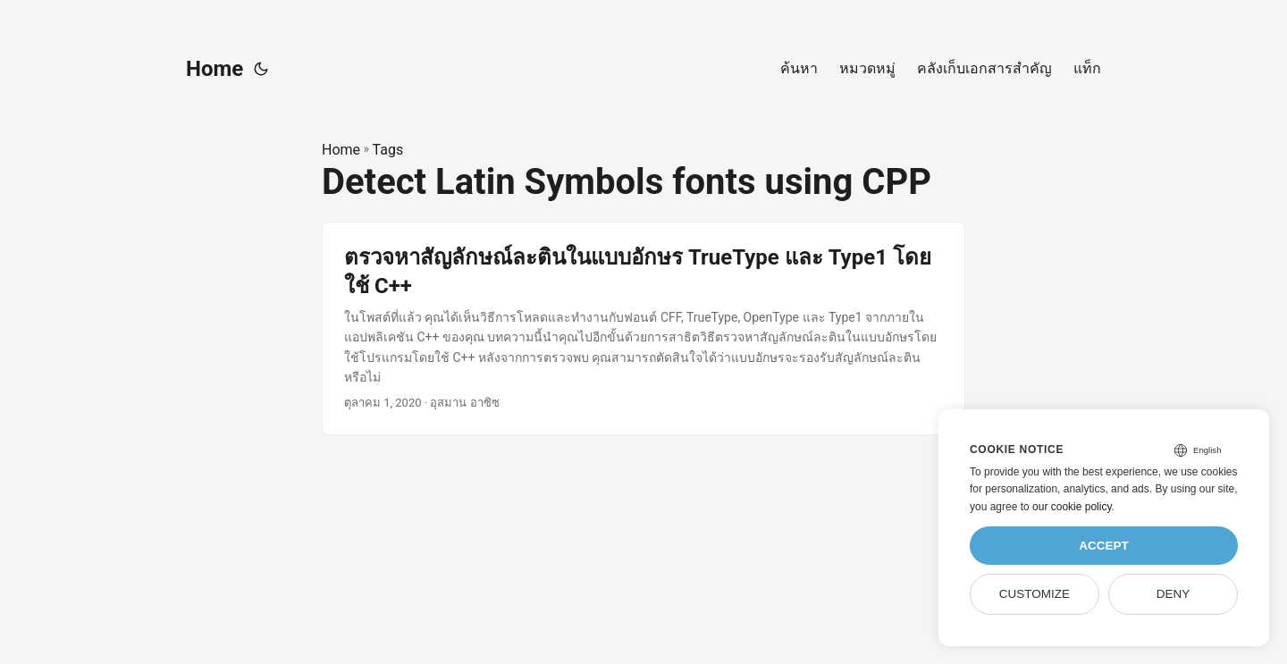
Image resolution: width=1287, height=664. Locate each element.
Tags (388, 149)
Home (214, 68)
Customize (1034, 594)
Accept (1104, 545)
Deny (1173, 594)
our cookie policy (1072, 506)
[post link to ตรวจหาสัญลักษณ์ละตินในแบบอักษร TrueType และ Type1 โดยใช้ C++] (643, 328)
